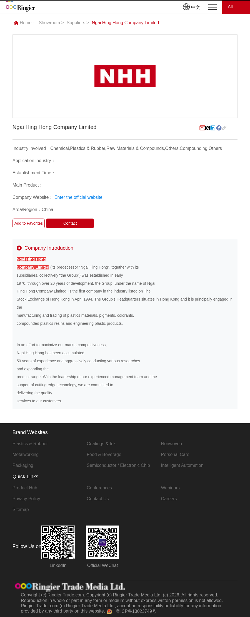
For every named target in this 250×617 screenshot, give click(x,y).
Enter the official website (78, 197)
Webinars (170, 487)
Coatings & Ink (101, 443)
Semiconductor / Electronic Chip (118, 465)
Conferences (99, 487)
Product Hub (24, 487)
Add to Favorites (28, 223)
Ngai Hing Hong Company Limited (125, 22)
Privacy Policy (26, 498)
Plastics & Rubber (30, 443)
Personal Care (175, 454)
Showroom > (51, 22)
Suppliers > (78, 22)
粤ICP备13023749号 (136, 611)
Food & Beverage (104, 454)
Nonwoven (171, 443)
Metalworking (25, 454)
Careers (169, 498)
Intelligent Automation (182, 465)
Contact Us (98, 498)
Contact (70, 223)
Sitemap (20, 509)
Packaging (22, 465)
